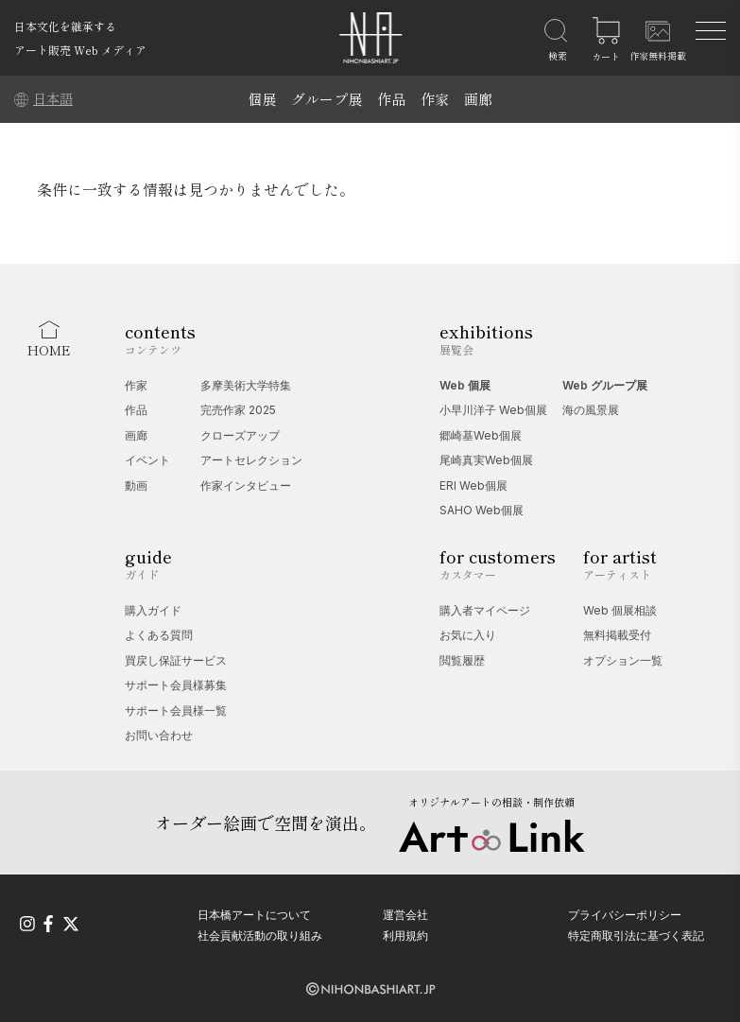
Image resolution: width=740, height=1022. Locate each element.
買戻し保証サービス (176, 660)
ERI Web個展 (473, 485)
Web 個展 (464, 385)
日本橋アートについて (254, 915)
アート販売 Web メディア (80, 50)
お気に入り (467, 635)
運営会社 (405, 915)
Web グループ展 (604, 385)
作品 (391, 99)
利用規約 (405, 935)
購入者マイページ (484, 610)
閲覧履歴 (462, 660)
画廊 (478, 99)
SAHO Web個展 (481, 510)
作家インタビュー (245, 485)
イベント (147, 460)
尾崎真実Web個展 (486, 460)
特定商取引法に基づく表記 (636, 935)
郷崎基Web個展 (480, 435)
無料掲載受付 (617, 635)
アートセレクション (251, 460)
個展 (262, 99)
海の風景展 (590, 410)
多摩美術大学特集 (245, 385)
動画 (136, 485)
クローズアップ (240, 435)
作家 (435, 99)
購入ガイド (153, 610)
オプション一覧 (623, 660)
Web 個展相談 (620, 610)
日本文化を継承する (65, 26)
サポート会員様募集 (176, 685)
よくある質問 (159, 635)
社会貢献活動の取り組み (260, 935)
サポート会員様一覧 (176, 710)
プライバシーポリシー (624, 915)
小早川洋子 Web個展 (493, 410)
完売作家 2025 (238, 410)
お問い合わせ (159, 735)
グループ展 (326, 99)
